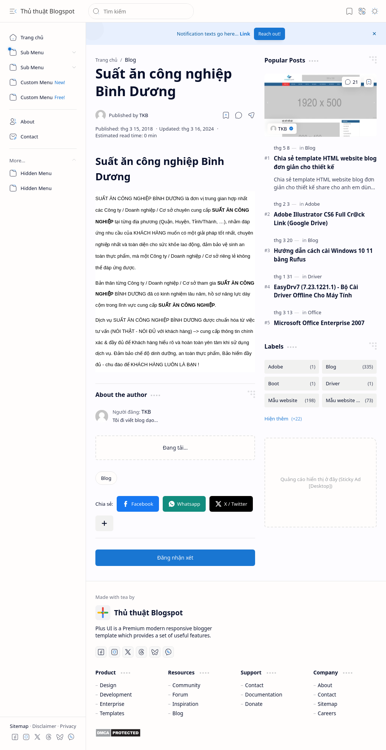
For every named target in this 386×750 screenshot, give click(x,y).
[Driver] (315, 276)
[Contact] (43, 136)
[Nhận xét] (351, 82)
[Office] (314, 312)
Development (116, 694)
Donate (254, 703)
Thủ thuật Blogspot (47, 11)
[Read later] (226, 115)
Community (186, 685)
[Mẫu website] (291, 400)
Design (108, 685)
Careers (327, 713)
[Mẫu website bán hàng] (349, 400)
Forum (180, 694)
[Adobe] (312, 203)
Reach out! (269, 34)
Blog (177, 713)
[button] (13, 11)
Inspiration (185, 703)
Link (245, 33)
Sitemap (20, 726)
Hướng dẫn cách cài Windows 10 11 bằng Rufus (323, 255)
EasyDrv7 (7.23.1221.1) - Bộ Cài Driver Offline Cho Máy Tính (316, 291)
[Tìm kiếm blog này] (141, 11)
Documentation (263, 694)
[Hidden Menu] (43, 173)
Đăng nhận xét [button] (175, 557)
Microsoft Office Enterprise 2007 (319, 323)
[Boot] (291, 384)
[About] (43, 121)
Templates (112, 713)
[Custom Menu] (43, 82)
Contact (254, 685)
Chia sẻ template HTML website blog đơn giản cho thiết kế (325, 162)
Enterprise (112, 703)
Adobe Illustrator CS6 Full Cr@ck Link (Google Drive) (319, 219)
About (325, 685)
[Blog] (106, 478)
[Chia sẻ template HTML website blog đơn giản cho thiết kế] (320, 105)
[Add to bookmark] (369, 82)
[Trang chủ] (43, 37)
